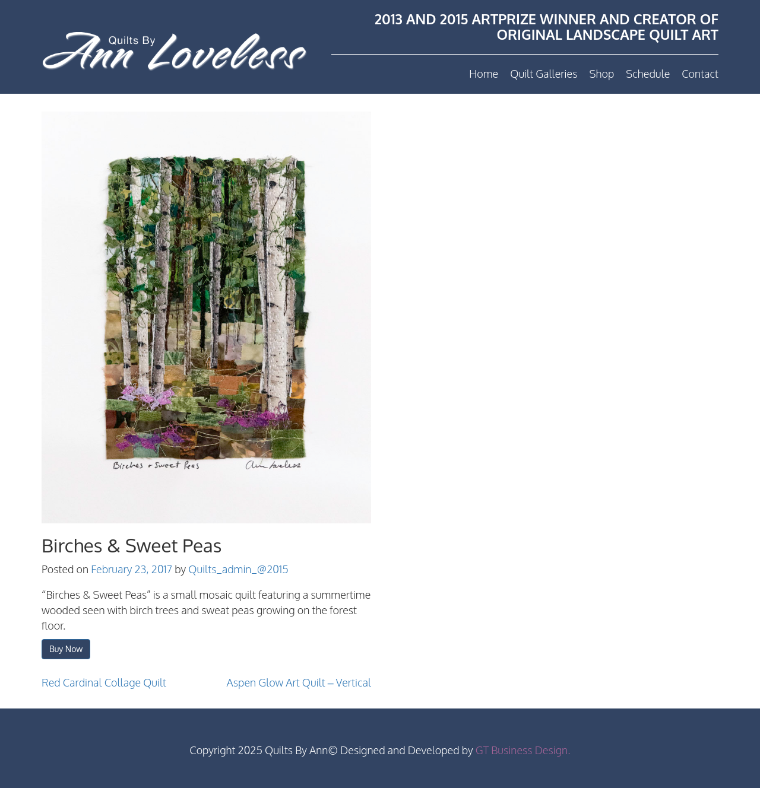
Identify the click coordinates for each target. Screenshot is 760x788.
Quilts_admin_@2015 (238, 569)
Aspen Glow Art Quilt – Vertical (299, 682)
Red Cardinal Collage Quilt (104, 682)
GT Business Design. (523, 750)
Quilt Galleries (543, 73)
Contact (700, 73)
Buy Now (66, 649)
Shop (601, 73)
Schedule (648, 73)
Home (483, 73)
